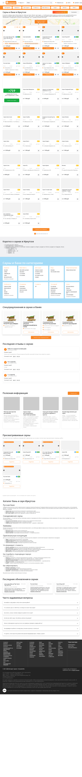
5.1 (19, 214)
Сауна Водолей (66, 36)
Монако (64, 165)
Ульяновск (60, 648)
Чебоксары (60, 652)
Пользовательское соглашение (7, 656)
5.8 (19, 117)
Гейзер (5, 271)
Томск (59, 643)
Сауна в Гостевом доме (46, 64)
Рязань (50, 649)
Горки (5, 275)
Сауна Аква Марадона (28, 89)
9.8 (58, 36)
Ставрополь (51, 656)
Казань (31, 653)
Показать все (74, 393)
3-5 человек (22, 273)
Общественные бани (71, 270)
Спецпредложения (59, 12)
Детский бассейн (8, 277)
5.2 (77, 141)
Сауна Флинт (6, 189)
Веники (5, 291)
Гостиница (37, 273)
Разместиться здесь (11, 100)
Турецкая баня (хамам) (56, 293)
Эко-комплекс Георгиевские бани (8, 214)
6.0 (19, 141)
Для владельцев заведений (7, 664)
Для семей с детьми (24, 270)
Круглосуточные (23, 290)
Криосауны (53, 290)
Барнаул (31, 645)
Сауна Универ (26, 189)
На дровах (53, 291)
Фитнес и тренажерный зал (71, 292)
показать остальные (8, 278)
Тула (59, 645)
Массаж (68, 288)
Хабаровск (60, 650)
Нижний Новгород (41, 654)
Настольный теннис (55, 271)
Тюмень (60, 646)
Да (14, 356)
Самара (50, 650)
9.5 (38, 63)
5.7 (77, 89)
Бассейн (6, 270)
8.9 (77, 63)
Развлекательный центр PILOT (48, 117)
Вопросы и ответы (7, 645)
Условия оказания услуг (7, 658)
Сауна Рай (64, 452)
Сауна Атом (6, 165)
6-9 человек (22, 275)
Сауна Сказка (65, 141)
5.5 (38, 141)
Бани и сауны (19, 642)
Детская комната (70, 286)
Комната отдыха (39, 270)
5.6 (19, 165)
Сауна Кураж (45, 165)
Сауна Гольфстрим (47, 189)
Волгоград (32, 648)
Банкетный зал (7, 288)
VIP (36, 286)
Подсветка (6, 293)
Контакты (5, 646)
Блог (4, 662)
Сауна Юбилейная (27, 63)
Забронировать (31, 332)
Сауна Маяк (26, 214)
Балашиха (32, 643)
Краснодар (41, 643)
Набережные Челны (42, 651)
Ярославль (60, 655)
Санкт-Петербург (51, 653)
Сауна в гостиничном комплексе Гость (47, 90)
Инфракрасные (54, 288)
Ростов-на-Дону (52, 648)
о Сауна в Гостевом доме (19, 348)
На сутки (22, 291)
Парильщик (68, 290)
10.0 (19, 36)
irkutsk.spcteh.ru (71, 644)
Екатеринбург (33, 650)
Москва (40, 649)
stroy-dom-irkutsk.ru (72, 647)
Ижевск (31, 652)
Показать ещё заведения (41, 229)
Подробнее (11, 461)
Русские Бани (6, 63)
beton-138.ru (71, 646)
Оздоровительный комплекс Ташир (67, 190)
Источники (18, 648)
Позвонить (9, 48)
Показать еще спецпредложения (41, 337)
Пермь (50, 646)
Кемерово (32, 656)
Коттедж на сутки (39, 275)
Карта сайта (6, 660)
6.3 (58, 117)
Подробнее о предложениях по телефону (50, 43)
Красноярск (41, 645)
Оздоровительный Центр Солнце (47, 37)
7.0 (58, 89)
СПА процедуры (69, 294)
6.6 (77, 117)
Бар (5, 290)
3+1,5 (7, 43)
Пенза (50, 645)
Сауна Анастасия (7, 117)
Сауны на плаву (7, 286)
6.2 (19, 189)
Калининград (32, 655)
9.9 (19, 63)
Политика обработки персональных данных (8, 649)
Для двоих (22, 271)
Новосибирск (42, 656)
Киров (40, 642)
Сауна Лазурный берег (67, 89)
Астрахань (32, 642)
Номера (37, 277)
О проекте (5, 642)
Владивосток (33, 646)
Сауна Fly (25, 165)
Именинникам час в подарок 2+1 (15, 43)
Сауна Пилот (26, 141)
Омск (50, 642)
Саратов (50, 655)
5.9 (38, 89)
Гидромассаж (7, 273)
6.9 (38, 117)
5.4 (38, 189)
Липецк (40, 646)
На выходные (23, 288)
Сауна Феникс (65, 117)
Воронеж (32, 649)
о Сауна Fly (13, 361)
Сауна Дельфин (27, 36)
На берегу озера (39, 271)
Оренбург (51, 643)
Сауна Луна (6, 141)
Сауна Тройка (26, 117)
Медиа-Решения (75, 670)
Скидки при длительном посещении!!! (32, 43)
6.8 (58, 165)
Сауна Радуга (45, 141)
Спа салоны (19, 646)
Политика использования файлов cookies (6, 653)
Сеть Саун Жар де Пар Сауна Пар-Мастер (8, 37)
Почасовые (22, 286)
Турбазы (18, 645)
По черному (53, 286)
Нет (18, 356)
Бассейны (18, 643)
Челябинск (60, 653)
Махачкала (41, 648)
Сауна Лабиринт (66, 63)
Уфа (59, 649)
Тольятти (60, 642)
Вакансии (5, 643)
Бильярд (52, 270)
